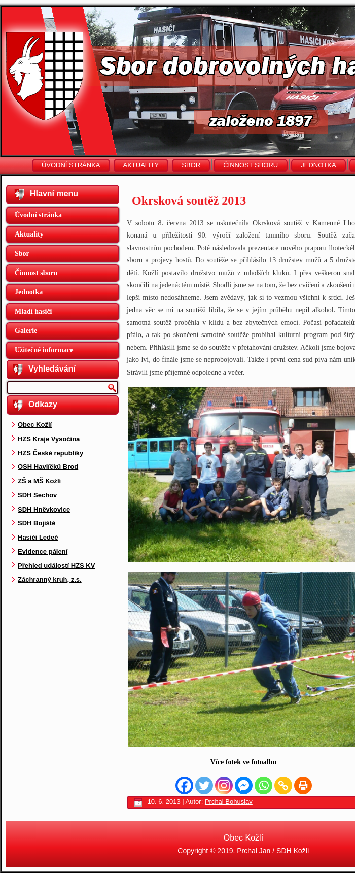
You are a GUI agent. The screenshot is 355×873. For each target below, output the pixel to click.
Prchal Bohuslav (229, 801)
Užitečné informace (44, 350)
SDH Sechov (37, 495)
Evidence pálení (42, 551)
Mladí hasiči (33, 311)
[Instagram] (224, 785)
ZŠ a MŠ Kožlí (39, 481)
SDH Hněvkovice (44, 509)
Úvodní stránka (71, 165)
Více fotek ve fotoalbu (243, 762)
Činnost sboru (250, 165)
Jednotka (318, 165)
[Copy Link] (283, 785)
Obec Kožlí (35, 424)
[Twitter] (204, 785)
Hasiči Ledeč (38, 537)
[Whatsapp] (263, 785)
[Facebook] (184, 785)
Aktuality (141, 165)
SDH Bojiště (36, 523)
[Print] (303, 785)
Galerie (26, 330)
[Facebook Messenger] (244, 785)
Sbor (191, 165)
